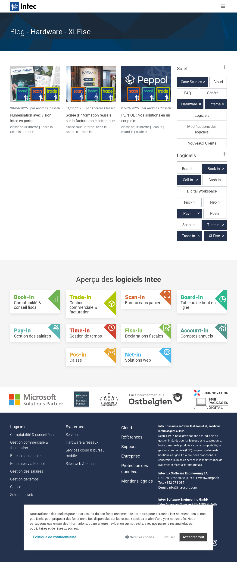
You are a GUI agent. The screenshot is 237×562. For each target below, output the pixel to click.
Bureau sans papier (26, 456)
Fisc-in (189, 202)
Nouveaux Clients (202, 143)
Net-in (215, 202)
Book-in (214, 169)
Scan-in (15, 132)
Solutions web (21, 495)
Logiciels (202, 115)
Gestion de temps (24, 479)
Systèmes (75, 426)
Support (128, 446)
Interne (33, 127)
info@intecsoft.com (182, 487)
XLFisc (214, 236)
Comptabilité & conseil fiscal (33, 435)
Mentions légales (137, 481)
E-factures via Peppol (27, 463)
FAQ (187, 93)
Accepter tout (193, 537)
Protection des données (134, 468)
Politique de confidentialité (54, 537)
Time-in (213, 225)
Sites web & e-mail (81, 463)
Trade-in (28, 132)
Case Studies (191, 82)
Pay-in (188, 213)
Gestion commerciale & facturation (29, 445)
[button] (202, 70)
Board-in (47, 127)
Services (72, 435)
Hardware (189, 104)
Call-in (188, 180)
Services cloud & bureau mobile (85, 453)
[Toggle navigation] (223, 6)
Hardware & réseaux (82, 442)
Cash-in (215, 180)
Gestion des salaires (26, 471)
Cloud (218, 82)
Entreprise (130, 456)
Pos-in (215, 213)
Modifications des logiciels (201, 129)
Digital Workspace (202, 191)
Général (213, 93)
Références (131, 437)
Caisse (15, 487)
